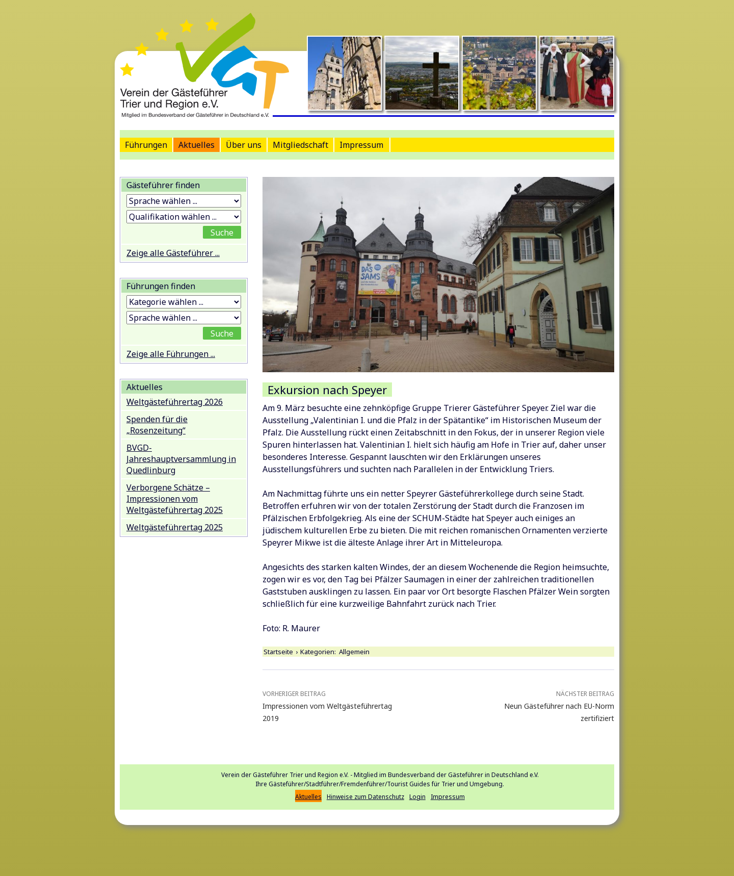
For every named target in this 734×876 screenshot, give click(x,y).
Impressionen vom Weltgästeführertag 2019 (333, 705)
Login (417, 796)
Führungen (146, 144)
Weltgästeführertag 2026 (174, 401)
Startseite (278, 651)
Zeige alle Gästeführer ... (173, 253)
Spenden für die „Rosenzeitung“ (157, 425)
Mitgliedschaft (300, 144)
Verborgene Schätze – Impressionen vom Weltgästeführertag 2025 (174, 499)
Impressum (361, 144)
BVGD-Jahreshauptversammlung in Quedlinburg (181, 459)
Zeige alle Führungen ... (170, 353)
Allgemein (354, 651)
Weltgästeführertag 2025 (174, 527)
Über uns (243, 144)
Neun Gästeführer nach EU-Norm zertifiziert (544, 705)
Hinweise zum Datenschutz (365, 796)
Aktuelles (196, 144)
